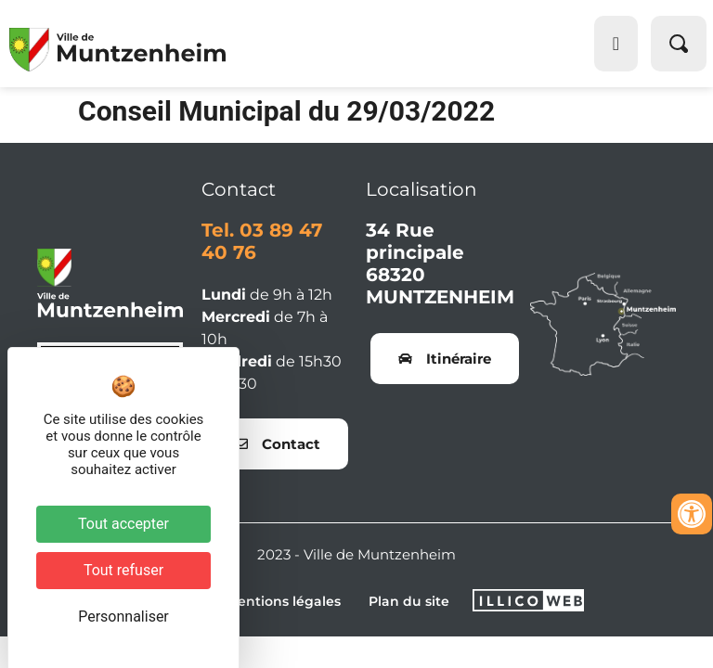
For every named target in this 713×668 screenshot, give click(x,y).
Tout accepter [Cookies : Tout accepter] (123, 524)
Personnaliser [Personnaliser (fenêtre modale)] (123, 616)
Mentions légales (283, 601)
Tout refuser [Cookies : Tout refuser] (123, 570)
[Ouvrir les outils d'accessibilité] (691, 514)
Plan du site (409, 601)
